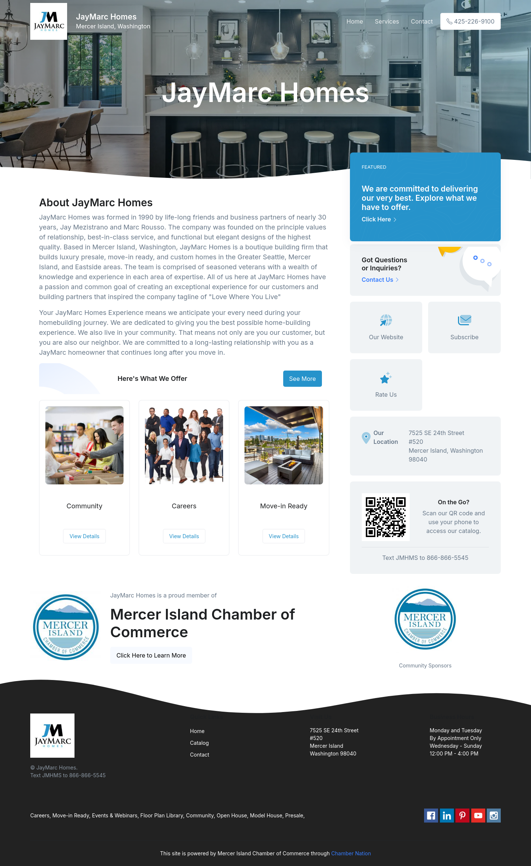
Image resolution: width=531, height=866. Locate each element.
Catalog (199, 743)
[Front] (50, 21)
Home (355, 21)
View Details (84, 536)
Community (84, 506)
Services (387, 21)
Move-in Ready (284, 506)
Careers (184, 506)
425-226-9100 (470, 21)
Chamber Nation (351, 853)
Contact (422, 21)
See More (302, 378)
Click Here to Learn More (151, 655)
